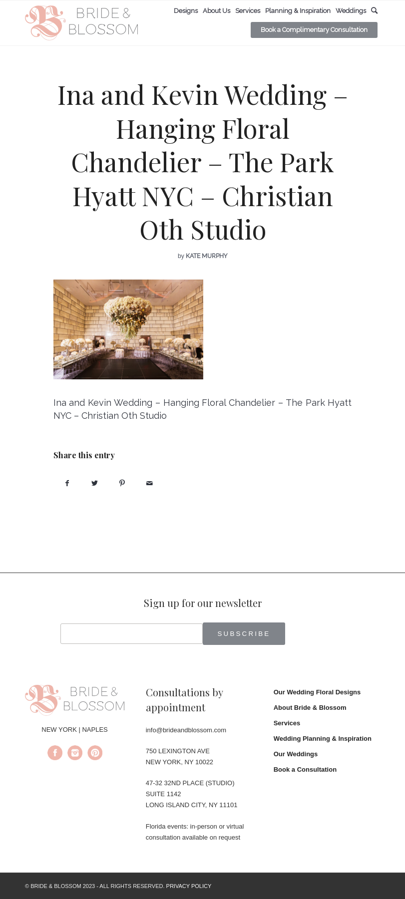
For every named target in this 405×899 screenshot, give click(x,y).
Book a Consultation (305, 769)
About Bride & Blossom (310, 707)
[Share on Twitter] (94, 483)
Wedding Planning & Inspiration (323, 738)
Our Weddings (296, 754)
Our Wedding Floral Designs (317, 692)
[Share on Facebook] (67, 483)
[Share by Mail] (149, 483)
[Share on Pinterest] (122, 483)
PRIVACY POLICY (189, 886)
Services (287, 723)
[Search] (374, 10)
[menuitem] (185, 11)
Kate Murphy (206, 256)
